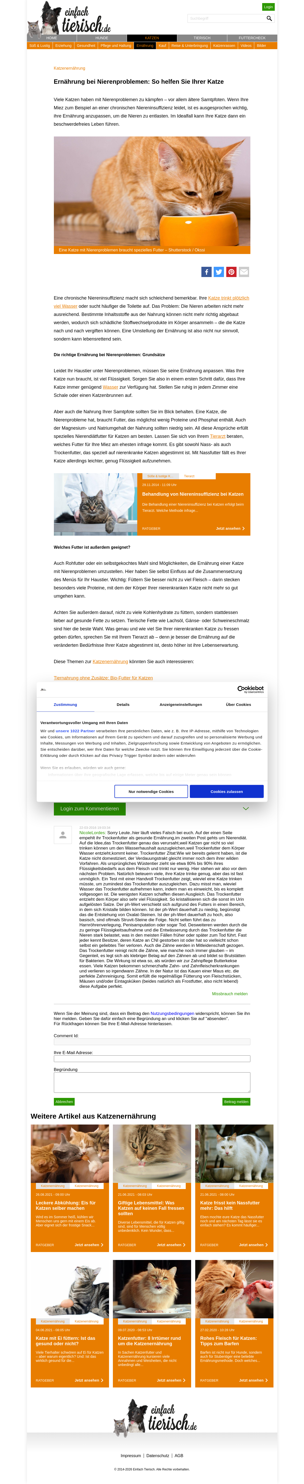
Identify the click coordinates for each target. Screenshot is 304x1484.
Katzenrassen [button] (224, 46)
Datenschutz (157, 1456)
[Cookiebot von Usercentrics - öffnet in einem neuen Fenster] (241, 690)
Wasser (110, 387)
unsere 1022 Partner (75, 730)
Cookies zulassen (227, 791)
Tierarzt (217, 436)
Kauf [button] (162, 46)
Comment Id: (66, 1035)
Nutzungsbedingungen (172, 1013)
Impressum (131, 1456)
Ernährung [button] (144, 46)
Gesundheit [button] (86, 46)
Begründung (66, 1069)
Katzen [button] (152, 38)
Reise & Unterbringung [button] (190, 46)
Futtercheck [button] (252, 38)
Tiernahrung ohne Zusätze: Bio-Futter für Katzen (103, 678)
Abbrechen (64, 1102)
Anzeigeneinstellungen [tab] (181, 704)
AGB (179, 1456)
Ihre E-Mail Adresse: (73, 1052)
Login (268, 7)
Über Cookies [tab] (238, 704)
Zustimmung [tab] (65, 704)
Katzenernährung (69, 68)
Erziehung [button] (63, 46)
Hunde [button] (101, 38)
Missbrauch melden (230, 994)
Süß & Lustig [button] (40, 46)
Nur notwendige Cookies (151, 791)
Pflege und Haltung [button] (116, 46)
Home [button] (51, 38)
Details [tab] (123, 704)
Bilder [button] (261, 46)
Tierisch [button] (202, 38)
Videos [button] (246, 46)
